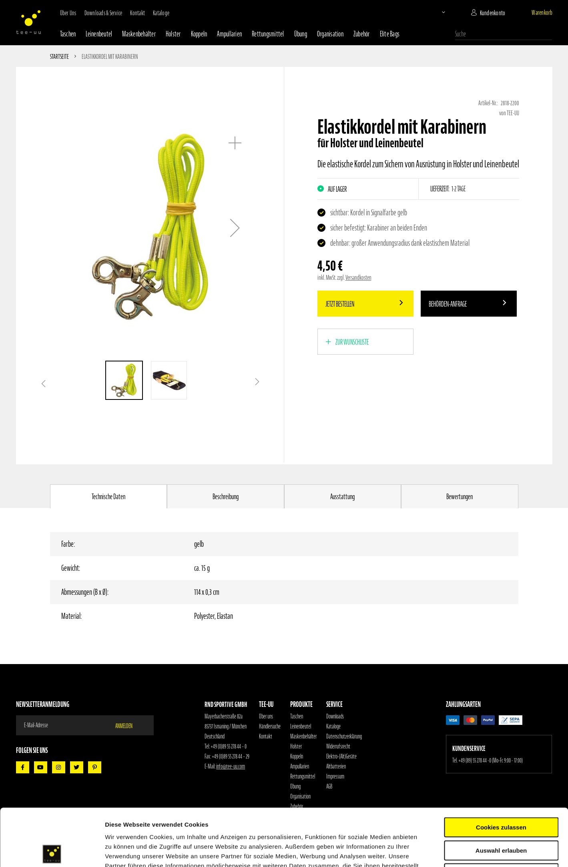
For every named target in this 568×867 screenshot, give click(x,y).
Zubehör (361, 34)
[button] (437, 12)
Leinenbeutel (99, 34)
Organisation (330, 34)
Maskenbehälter (139, 34)
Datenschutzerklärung (344, 737)
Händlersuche (270, 726)
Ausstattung (342, 497)
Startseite (59, 56)
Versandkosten (358, 277)
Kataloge (161, 12)
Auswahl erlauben (501, 793)
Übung (300, 34)
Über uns (68, 12)
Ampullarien (229, 34)
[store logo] (28, 22)
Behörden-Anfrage (448, 304)
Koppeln (199, 34)
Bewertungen (459, 497)
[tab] (108, 496)
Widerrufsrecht (338, 747)
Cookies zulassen (501, 770)
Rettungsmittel (268, 34)
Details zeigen (425, 851)
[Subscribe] (129, 725)
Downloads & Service (103, 12)
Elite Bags (390, 34)
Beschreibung (226, 497)
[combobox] (503, 34)
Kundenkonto (493, 12)
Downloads (335, 716)
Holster (173, 34)
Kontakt (137, 12)
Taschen (68, 34)
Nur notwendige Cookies (501, 816)
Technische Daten (108, 497)
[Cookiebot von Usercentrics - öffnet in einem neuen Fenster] (52, 851)
